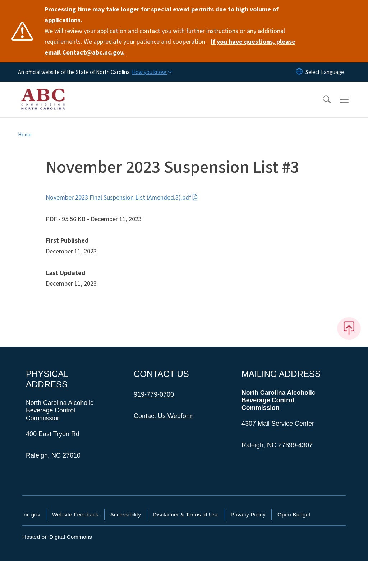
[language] (324, 72)
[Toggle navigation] (351, 99)
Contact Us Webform (164, 416)
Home (25, 135)
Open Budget (293, 514)
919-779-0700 (154, 394)
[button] (322, 99)
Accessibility (125, 514)
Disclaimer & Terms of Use (186, 514)
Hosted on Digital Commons (57, 537)
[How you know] (151, 72)
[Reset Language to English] (299, 72)
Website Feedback (75, 514)
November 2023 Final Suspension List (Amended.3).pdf (122, 197)
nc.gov (32, 514)
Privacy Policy (248, 514)
